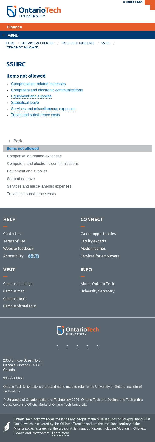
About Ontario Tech (97, 284)
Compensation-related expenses (38, 84)
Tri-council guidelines (78, 43)
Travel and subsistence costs (35, 115)
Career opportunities (98, 234)
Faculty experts (93, 241)
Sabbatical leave (25, 102)
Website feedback (18, 248)
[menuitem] (14, 43)
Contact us (12, 234)
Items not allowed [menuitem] (22, 47)
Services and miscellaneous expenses (43, 109)
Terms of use (14, 241)
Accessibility (13, 256)
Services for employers (100, 256)
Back (18, 141)
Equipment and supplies (31, 96)
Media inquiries (93, 248)
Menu (12, 35)
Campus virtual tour (19, 306)
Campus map (13, 291)
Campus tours (14, 298)
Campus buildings (17, 284)
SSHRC (105, 43)
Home (10, 43)
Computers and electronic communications (47, 90)
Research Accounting (38, 43)
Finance (14, 27)
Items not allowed (23, 148)
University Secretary (98, 291)
